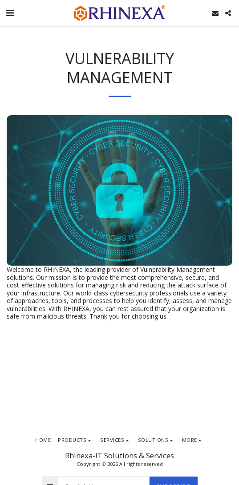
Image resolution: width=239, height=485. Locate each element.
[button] (9, 13)
